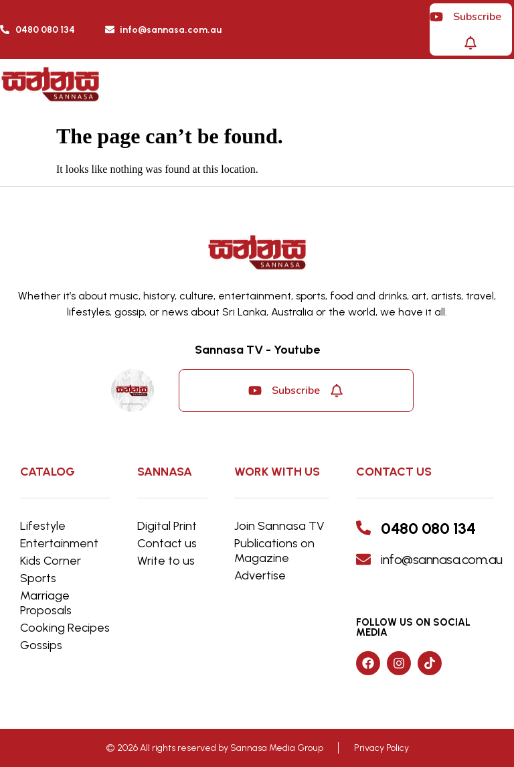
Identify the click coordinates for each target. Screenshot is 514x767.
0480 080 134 (428, 528)
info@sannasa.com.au (442, 559)
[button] (372, 87)
